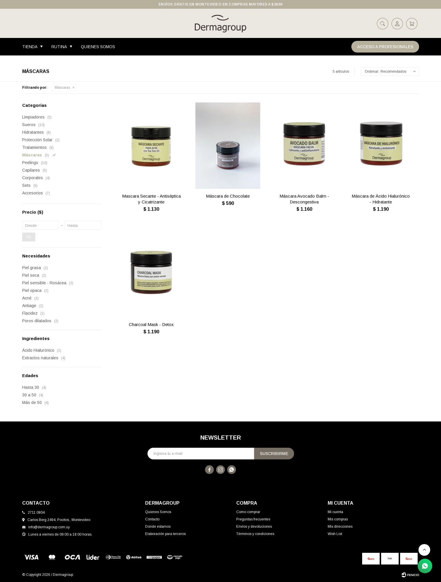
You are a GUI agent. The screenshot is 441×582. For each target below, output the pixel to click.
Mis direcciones (340, 527)
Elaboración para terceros (165, 534)
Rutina (59, 46)
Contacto (152, 519)
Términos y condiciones (255, 534)
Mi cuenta (335, 512)
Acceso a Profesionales (385, 46)
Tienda (29, 46)
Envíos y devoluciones (254, 527)
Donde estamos (158, 527)
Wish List (335, 534)
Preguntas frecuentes (253, 519)
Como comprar (248, 512)
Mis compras (338, 519)
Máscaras (62, 88)
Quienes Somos (98, 46)
